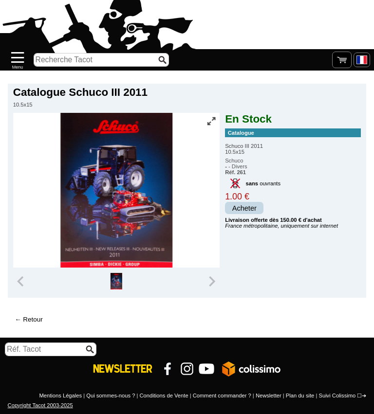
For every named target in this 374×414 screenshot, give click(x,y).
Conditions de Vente (163, 395)
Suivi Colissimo (336, 395)
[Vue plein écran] (211, 121)
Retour (32, 319)
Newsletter (268, 395)
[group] (116, 281)
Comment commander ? (222, 395)
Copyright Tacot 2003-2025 (40, 405)
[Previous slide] (21, 281)
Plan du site (300, 395)
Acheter (244, 208)
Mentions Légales (60, 395)
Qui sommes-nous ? (110, 395)
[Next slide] (211, 281)
